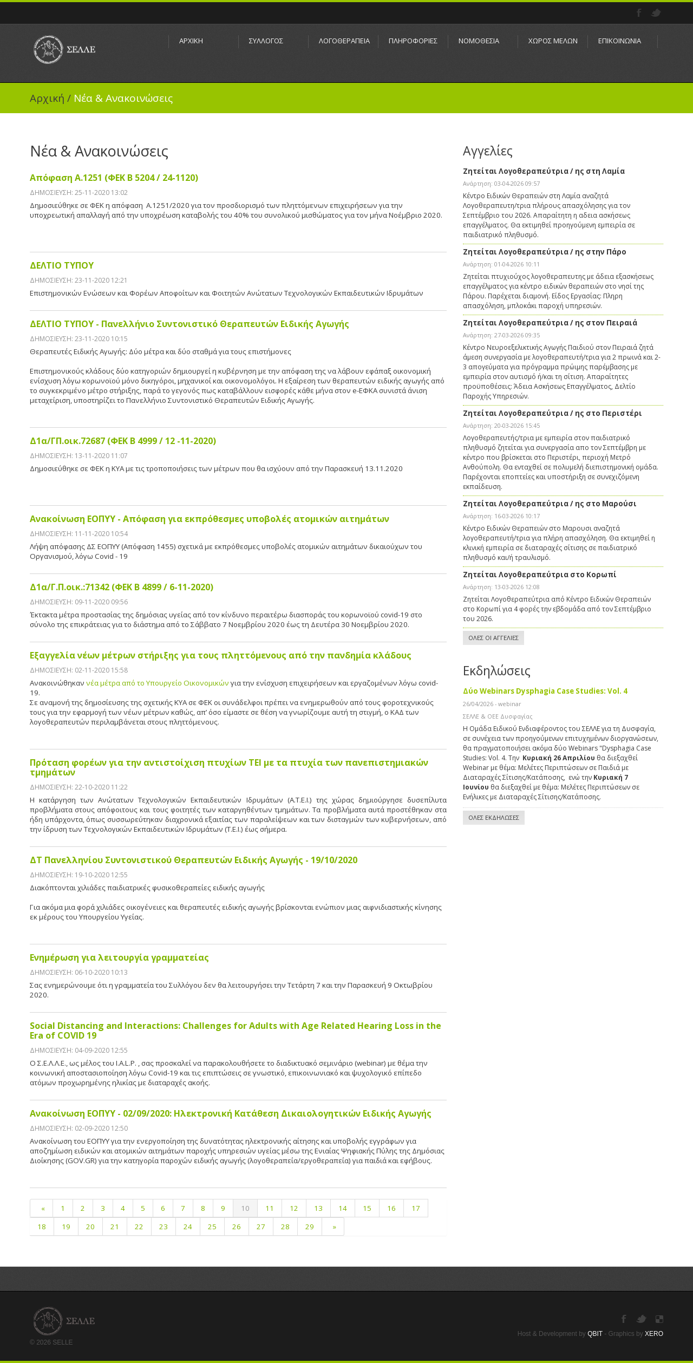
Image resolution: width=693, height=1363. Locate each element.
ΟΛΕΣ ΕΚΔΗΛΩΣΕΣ (493, 817)
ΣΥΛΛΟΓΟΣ (266, 40)
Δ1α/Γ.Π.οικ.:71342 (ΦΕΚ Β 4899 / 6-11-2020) (121, 587)
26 (236, 1226)
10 (245, 1208)
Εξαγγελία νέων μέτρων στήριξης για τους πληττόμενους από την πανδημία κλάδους (220, 655)
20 (90, 1226)
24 (188, 1226)
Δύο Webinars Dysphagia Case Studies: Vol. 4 (545, 691)
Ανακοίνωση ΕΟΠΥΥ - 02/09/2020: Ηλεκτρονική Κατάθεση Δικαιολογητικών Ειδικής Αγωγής (231, 1113)
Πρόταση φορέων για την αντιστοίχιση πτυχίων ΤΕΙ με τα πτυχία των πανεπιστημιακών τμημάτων (229, 767)
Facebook (640, 13)
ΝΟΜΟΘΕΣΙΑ (479, 40)
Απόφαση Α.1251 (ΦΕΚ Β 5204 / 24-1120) (114, 178)
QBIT (595, 1334)
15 (367, 1208)
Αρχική (47, 98)
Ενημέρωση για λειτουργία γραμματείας (119, 957)
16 (391, 1208)
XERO (654, 1334)
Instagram (659, 1319)
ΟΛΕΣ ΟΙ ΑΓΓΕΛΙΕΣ (493, 638)
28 (285, 1226)
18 (41, 1226)
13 (318, 1208)
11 (269, 1208)
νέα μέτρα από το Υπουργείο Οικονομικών (158, 683)
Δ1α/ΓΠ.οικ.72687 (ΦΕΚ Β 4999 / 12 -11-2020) (123, 441)
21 (114, 1226)
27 (261, 1226)
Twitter (657, 13)
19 (66, 1226)
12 (294, 1208)
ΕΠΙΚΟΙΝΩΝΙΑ (619, 40)
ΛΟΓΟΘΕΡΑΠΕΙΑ (343, 40)
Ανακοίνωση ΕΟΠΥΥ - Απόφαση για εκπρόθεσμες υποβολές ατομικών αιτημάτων (209, 519)
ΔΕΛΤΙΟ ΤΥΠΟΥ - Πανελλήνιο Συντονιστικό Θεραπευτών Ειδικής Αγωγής (189, 324)
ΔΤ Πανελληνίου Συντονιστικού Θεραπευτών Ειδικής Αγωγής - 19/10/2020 (193, 860)
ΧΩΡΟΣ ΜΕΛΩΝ (552, 40)
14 (342, 1208)
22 (139, 1226)
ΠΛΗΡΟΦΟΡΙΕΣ (413, 40)
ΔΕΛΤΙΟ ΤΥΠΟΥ (62, 265)
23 (163, 1226)
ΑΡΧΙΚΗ (191, 40)
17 (415, 1208)
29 (309, 1226)
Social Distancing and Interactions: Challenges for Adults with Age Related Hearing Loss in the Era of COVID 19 (235, 1030)
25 (212, 1226)
